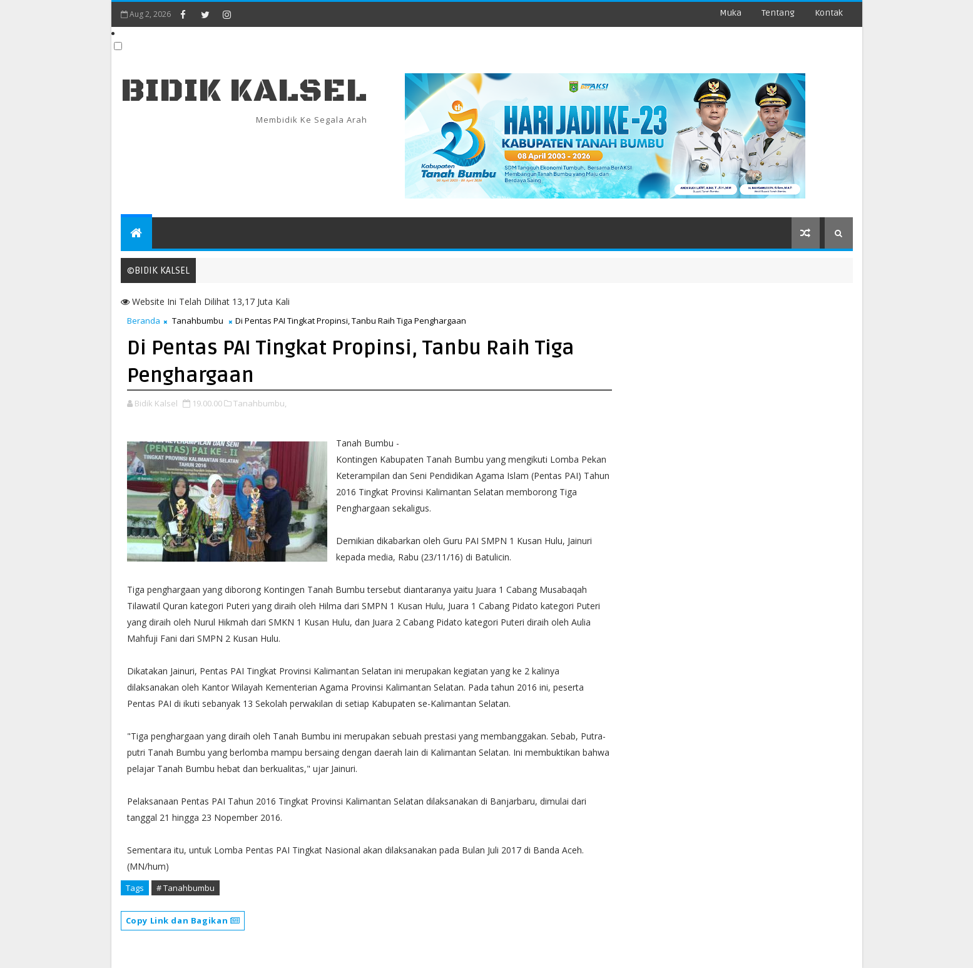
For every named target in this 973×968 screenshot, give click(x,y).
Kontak (829, 13)
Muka (730, 13)
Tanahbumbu (197, 320)
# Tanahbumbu (185, 887)
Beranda (143, 320)
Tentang (778, 13)
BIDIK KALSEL (244, 91)
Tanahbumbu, (260, 403)
